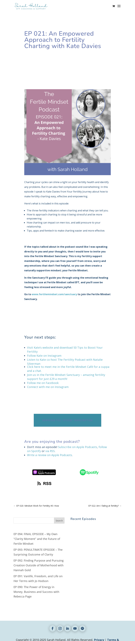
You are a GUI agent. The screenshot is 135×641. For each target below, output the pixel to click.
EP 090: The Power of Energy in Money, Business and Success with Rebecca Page (36, 591)
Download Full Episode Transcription (67, 420)
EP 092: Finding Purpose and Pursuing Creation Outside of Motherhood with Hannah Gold (39, 565)
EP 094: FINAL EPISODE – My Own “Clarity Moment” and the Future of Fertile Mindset (37, 538)
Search (59, 520)
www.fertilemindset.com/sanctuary (54, 294)
